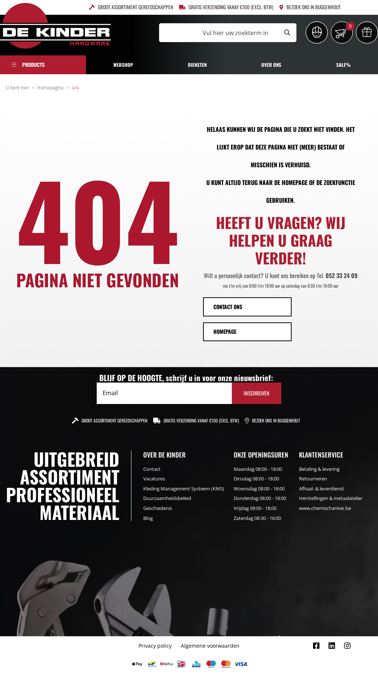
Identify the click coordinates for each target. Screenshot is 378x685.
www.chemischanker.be (325, 508)
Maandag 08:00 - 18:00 (258, 469)
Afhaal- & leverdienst (321, 488)
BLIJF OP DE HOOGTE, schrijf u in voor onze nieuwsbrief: (186, 378)
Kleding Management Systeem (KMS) (183, 488)
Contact (152, 469)
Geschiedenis (157, 508)
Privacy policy (155, 645)
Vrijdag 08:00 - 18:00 (255, 508)
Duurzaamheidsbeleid (167, 498)
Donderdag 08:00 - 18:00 (260, 498)
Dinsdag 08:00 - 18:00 (256, 478)
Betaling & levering (319, 469)
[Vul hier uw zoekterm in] (218, 32)
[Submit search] (287, 32)
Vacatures (154, 478)
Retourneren (313, 478)
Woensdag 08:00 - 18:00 (259, 488)
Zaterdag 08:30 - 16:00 (257, 518)
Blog (148, 518)
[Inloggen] (317, 32)
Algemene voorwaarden (210, 645)
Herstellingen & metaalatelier (330, 498)
